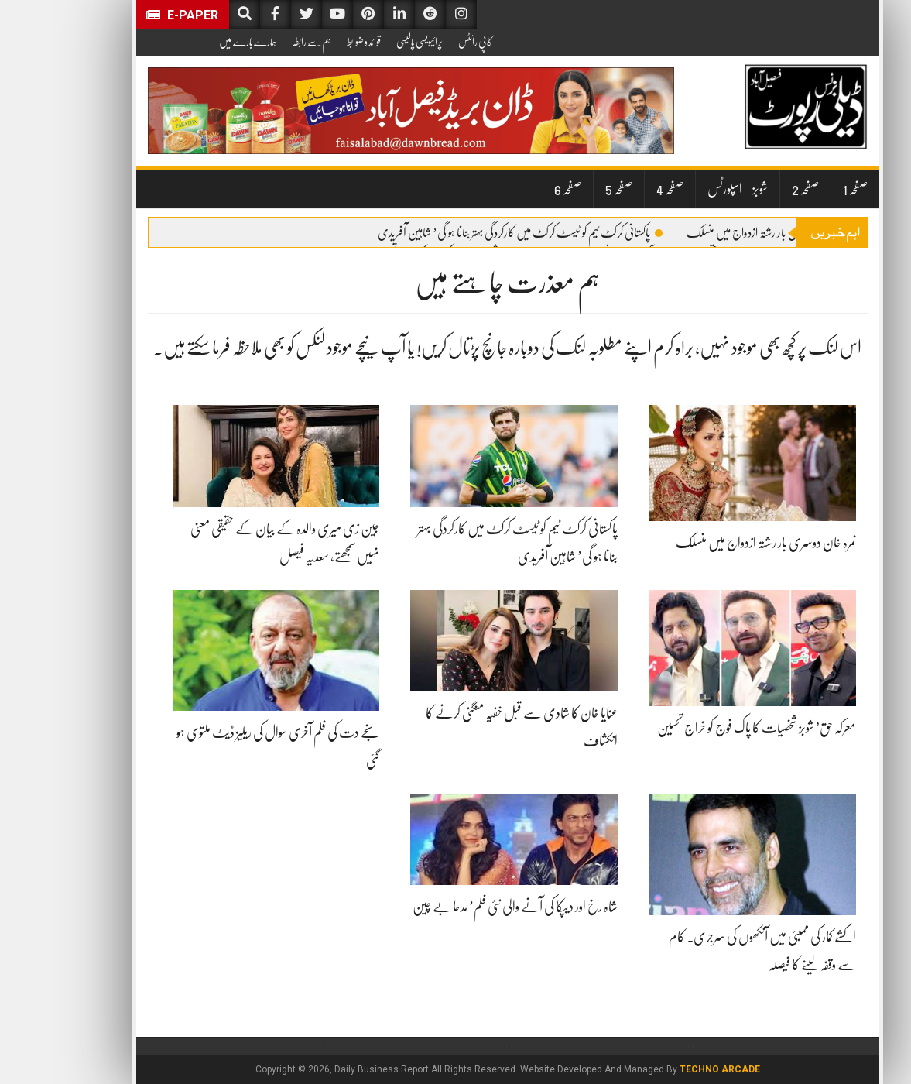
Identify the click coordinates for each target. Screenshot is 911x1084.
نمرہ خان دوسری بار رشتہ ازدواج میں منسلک (721, 233)
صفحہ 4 (618, 189)
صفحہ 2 (753, 189)
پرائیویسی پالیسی (367, 41)
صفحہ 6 (515, 189)
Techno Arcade (668, 1069)
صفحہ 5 (567, 189)
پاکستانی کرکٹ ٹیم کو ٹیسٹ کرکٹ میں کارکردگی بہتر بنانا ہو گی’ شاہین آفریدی (468, 233)
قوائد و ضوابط (312, 41)
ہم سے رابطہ (259, 41)
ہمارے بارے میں (195, 41)
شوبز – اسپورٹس (686, 189)
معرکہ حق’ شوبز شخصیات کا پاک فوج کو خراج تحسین (704, 728)
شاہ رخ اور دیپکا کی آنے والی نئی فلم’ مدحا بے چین (463, 906)
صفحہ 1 (803, 189)
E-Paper (130, 15)
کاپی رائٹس (423, 41)
